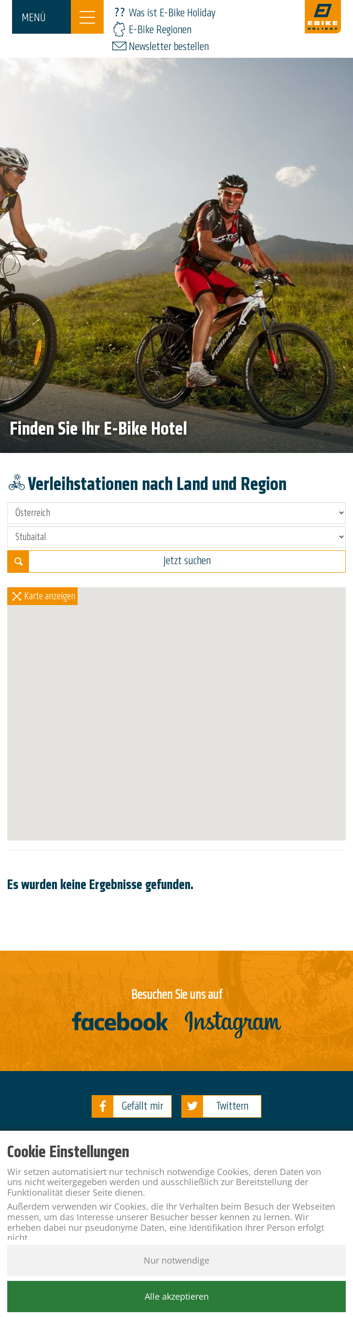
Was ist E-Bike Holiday (172, 12)
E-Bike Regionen (160, 29)
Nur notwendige (176, 1260)
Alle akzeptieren (177, 1296)
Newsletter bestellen (169, 46)
